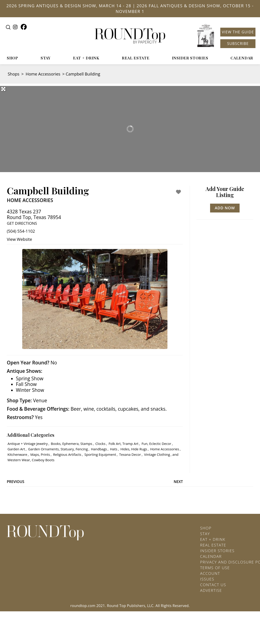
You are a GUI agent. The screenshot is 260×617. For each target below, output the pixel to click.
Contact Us (213, 584)
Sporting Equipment (100, 454)
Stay (46, 57)
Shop (12, 57)
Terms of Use (215, 567)
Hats (113, 449)
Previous (15, 481)
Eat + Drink (86, 57)
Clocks (100, 443)
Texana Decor (130, 454)
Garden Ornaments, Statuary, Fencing (58, 449)
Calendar (242, 57)
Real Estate (136, 57)
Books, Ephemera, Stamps (71, 443)
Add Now (225, 207)
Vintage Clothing (157, 454)
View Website (19, 239)
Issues (207, 579)
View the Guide (238, 31)
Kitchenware (17, 454)
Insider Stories (190, 57)
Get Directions (22, 223)
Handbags (99, 449)
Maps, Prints (40, 454)
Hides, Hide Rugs (133, 449)
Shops (13, 74)
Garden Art (16, 449)
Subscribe (238, 43)
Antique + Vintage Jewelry (27, 443)
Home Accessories (43, 74)
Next (178, 481)
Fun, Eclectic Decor (156, 443)
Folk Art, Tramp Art (123, 443)
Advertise (211, 590)
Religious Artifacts (67, 454)
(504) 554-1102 (21, 231)
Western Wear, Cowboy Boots (30, 460)
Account (210, 573)
